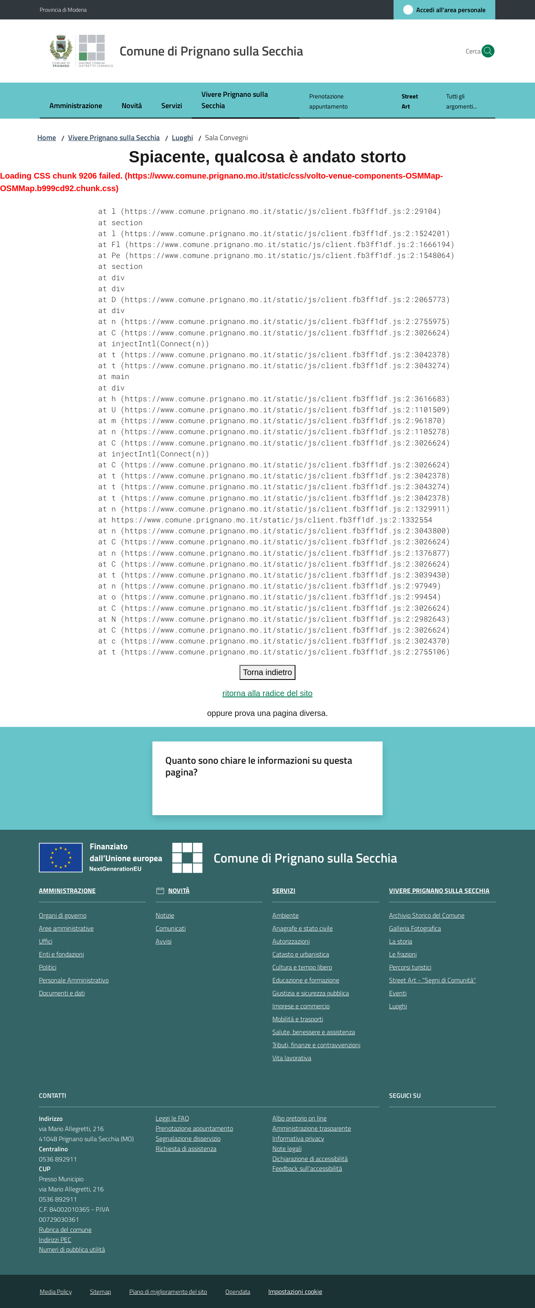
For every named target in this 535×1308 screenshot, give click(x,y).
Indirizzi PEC (55, 1239)
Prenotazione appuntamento (194, 1128)
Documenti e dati (62, 993)
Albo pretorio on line (299, 1118)
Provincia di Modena (63, 9)
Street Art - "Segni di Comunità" (432, 980)
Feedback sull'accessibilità (307, 1168)
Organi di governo (62, 915)
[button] (485, 51)
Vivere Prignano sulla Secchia (114, 137)
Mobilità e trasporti (297, 1019)
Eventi (398, 993)
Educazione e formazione (305, 980)
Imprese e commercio (301, 1006)
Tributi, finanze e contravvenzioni (316, 1045)
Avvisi (163, 941)
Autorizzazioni (291, 941)
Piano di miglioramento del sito (168, 1291)
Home (46, 137)
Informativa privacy (298, 1138)
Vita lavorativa (291, 1058)
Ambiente (285, 915)
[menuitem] (76, 106)
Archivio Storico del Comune (426, 915)
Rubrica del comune (65, 1229)
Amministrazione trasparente (311, 1128)
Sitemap (100, 1291)
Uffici (45, 941)
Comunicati (171, 928)
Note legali (287, 1148)
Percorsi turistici (410, 967)
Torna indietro (267, 672)
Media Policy (56, 1291)
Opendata (237, 1291)
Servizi (283, 890)
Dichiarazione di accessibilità (310, 1158)
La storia (400, 941)
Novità (179, 890)
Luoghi (182, 137)
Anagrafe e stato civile (302, 928)
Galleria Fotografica (415, 928)
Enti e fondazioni (61, 954)
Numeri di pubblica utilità (72, 1249)
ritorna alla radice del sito (267, 693)
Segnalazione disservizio (188, 1138)
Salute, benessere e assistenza (313, 1032)
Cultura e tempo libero (302, 967)
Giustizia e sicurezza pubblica (310, 993)
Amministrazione (67, 890)
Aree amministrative (66, 928)
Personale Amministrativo (74, 980)
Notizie (165, 915)
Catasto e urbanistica (300, 954)
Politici (47, 967)
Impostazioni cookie (295, 1291)
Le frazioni (403, 954)
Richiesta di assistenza (186, 1148)
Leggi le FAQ (172, 1118)
